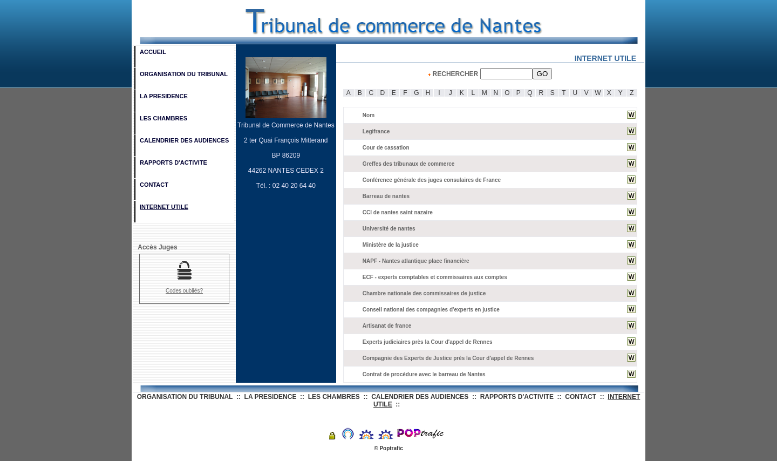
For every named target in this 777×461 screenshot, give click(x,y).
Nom (368, 115)
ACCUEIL (153, 52)
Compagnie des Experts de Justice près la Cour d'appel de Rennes (448, 358)
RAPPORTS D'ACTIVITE (173, 162)
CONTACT (154, 184)
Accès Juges (156, 247)
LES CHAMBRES (163, 118)
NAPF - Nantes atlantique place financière (416, 261)
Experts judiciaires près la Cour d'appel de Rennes (428, 342)
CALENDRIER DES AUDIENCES (184, 140)
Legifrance (376, 131)
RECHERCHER (490, 74)
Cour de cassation (386, 148)
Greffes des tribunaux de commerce (409, 164)
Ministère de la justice (391, 245)
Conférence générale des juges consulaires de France (432, 180)
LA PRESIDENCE (164, 96)
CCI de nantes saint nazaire (398, 212)
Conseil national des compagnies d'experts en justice (431, 310)
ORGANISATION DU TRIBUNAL (184, 74)
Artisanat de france (387, 326)
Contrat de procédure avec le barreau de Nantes (424, 374)
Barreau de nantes (386, 196)
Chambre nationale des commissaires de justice (424, 293)
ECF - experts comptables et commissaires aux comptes (435, 277)
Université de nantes (389, 229)
